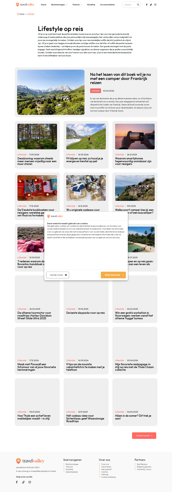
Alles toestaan (114, 275)
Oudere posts (143, 432)
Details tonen (58, 275)
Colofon (104, 468)
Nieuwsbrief (106, 466)
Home (43, 4)
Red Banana (142, 460)
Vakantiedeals (72, 468)
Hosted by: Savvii (144, 466)
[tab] (43, 4)
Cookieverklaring (108, 473)
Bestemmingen (58, 4)
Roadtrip (91, 4)
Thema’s (76, 4)
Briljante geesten (144, 463)
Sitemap (104, 471)
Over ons (105, 460)
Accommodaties (107, 4)
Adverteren (106, 463)
